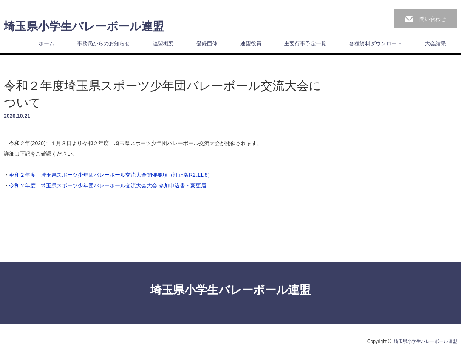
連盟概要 (163, 43)
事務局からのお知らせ (103, 43)
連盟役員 (250, 43)
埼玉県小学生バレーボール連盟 (84, 26)
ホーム (46, 43)
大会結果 (435, 43)
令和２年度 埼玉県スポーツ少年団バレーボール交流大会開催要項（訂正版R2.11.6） (111, 175)
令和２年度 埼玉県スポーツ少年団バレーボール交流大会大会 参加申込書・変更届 (107, 185)
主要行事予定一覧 (305, 43)
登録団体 (207, 43)
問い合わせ (432, 19)
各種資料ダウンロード (375, 43)
